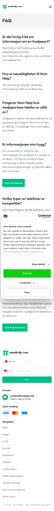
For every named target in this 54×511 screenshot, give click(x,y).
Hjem (5, 427)
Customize (27, 283)
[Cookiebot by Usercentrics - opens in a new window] (38, 216)
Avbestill (6, 462)
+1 (8, 371)
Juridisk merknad (11, 482)
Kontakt (6, 448)
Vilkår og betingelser (13, 475)
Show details (38, 264)
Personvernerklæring (13, 489)
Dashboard (8, 455)
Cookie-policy (9, 469)
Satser (5, 434)
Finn (27, 379)
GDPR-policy (9, 496)
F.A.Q (5, 441)
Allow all (27, 273)
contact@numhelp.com (22, 395)
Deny (27, 292)
